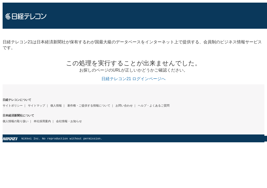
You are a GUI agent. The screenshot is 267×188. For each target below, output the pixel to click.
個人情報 (56, 105)
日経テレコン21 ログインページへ (133, 79)
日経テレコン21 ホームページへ (135, 16)
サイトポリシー (13, 105)
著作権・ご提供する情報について (88, 105)
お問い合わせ (124, 105)
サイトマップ (36, 105)
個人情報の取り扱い (15, 121)
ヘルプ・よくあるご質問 (153, 105)
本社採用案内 (42, 121)
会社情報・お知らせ (69, 121)
